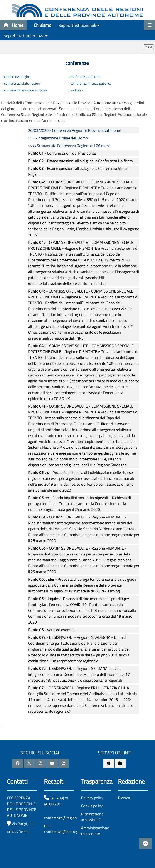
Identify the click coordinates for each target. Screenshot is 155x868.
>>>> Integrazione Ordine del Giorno (58, 138)
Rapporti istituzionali (79, 25)
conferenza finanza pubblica (90, 83)
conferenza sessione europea (25, 90)
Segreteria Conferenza (25, 35)
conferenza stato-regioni (22, 83)
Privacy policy (92, 798)
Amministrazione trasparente (95, 831)
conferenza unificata (85, 76)
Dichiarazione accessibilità (92, 817)
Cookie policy (92, 806)
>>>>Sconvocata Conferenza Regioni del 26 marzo (70, 146)
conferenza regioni (18, 76)
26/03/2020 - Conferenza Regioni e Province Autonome (74, 130)
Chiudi (148, 47)
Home (13, 25)
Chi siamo (42, 25)
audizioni (77, 90)
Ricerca (124, 798)
